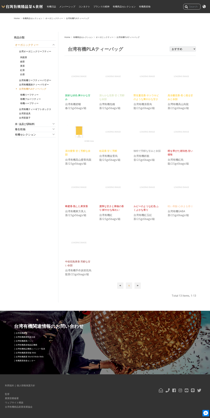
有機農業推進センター (25, 360)
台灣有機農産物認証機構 (26, 344)
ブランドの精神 (101, 6)
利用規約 (9, 385)
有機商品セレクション (124, 6)
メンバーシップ (67, 6)
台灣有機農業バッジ (24, 340)
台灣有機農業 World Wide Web (30, 356)
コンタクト (84, 6)
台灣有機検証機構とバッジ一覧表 (30, 348)
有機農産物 (144, 6)
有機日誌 (51, 6)
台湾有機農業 (21, 333)
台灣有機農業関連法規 (25, 337)
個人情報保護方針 (26, 385)
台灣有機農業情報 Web (26, 352)
